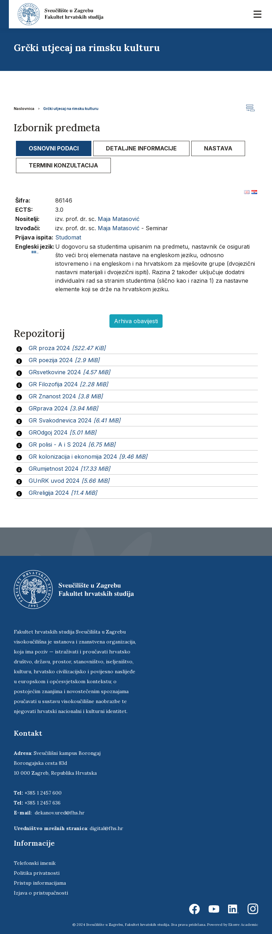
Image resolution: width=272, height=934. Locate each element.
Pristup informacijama (40, 883)
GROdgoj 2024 (62, 432)
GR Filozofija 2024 (68, 384)
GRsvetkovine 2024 (69, 372)
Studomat (68, 237)
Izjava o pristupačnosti (41, 893)
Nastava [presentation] (218, 148)
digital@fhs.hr (106, 828)
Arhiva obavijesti (136, 321)
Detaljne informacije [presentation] (141, 148)
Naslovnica (24, 108)
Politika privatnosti (37, 873)
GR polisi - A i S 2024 (72, 444)
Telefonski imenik (35, 863)
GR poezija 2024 (64, 360)
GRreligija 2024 (63, 492)
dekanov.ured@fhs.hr (60, 812)
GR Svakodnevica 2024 (74, 420)
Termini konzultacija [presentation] (63, 165)
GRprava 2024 (63, 408)
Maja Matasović (119, 218)
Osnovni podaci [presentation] (54, 148)
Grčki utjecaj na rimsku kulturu (70, 108)
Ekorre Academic (243, 924)
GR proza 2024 (67, 348)
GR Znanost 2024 (66, 396)
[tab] (53, 148)
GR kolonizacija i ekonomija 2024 (88, 456)
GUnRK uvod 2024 (69, 480)
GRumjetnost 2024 (69, 468)
